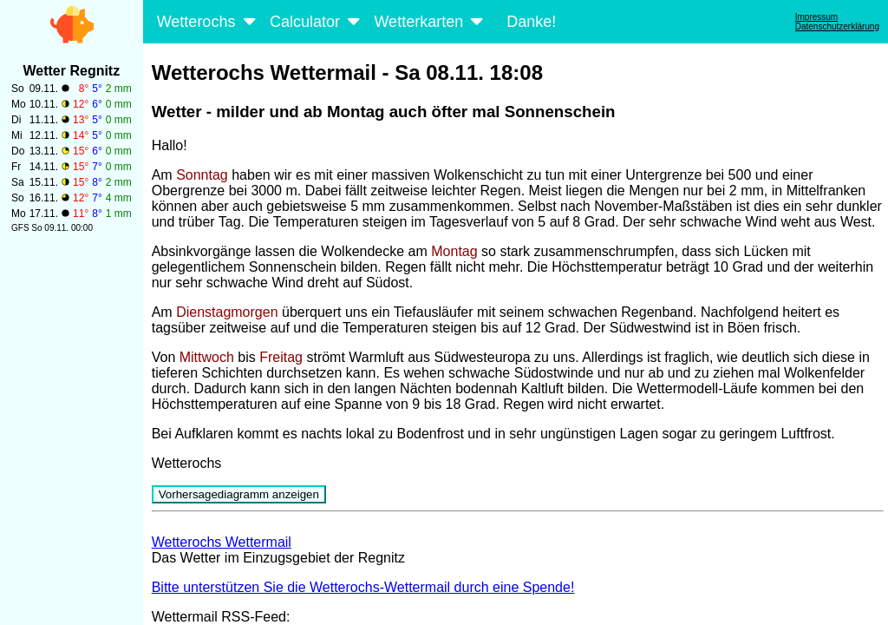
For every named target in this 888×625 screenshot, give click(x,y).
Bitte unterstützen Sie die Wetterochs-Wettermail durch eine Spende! (363, 587)
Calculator (317, 21)
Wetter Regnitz (71, 70)
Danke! (531, 21)
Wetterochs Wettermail (221, 542)
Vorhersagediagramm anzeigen (239, 494)
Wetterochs (208, 21)
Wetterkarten (430, 21)
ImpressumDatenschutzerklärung (837, 21)
